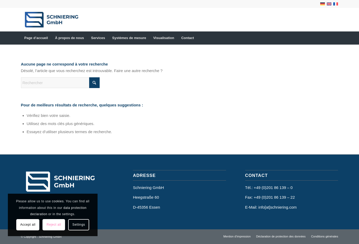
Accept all (27, 224)
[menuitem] (36, 38)
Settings (78, 224)
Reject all (54, 224)
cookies (58, 201)
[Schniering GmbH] (51, 19)
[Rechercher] (60, 82)
